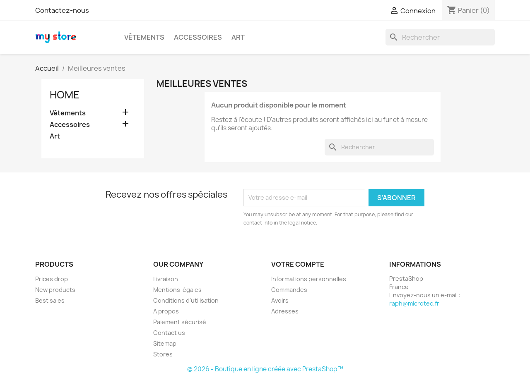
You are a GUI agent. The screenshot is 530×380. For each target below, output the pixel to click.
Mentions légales (177, 290)
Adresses (285, 311)
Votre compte (297, 264)
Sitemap (164, 343)
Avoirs (280, 300)
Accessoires (198, 37)
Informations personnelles (308, 279)
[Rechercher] (440, 37)
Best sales (50, 300)
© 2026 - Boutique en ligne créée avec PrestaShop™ (265, 369)
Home (65, 95)
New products (55, 290)
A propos (166, 311)
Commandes (289, 290)
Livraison (165, 279)
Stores (163, 354)
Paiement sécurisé (179, 322)
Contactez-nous (62, 10)
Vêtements (144, 37)
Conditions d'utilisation (186, 300)
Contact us (169, 333)
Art (238, 37)
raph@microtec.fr (414, 303)
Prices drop (51, 279)
